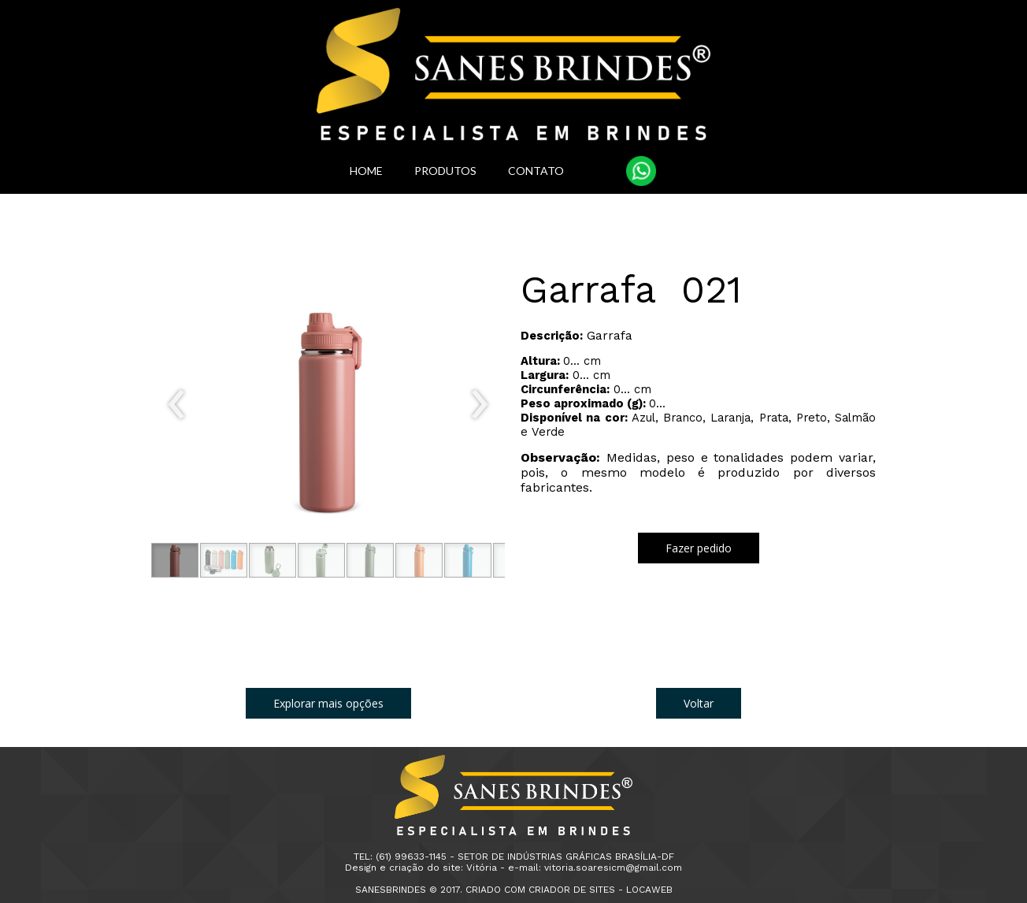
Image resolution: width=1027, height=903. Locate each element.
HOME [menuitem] (366, 170)
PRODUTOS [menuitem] (445, 170)
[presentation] (176, 405)
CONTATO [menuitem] (536, 170)
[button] (174, 560)
